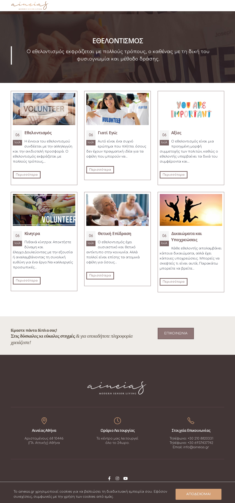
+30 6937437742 (200, 443)
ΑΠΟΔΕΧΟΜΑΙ (198, 494)
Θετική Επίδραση (114, 233)
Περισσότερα (27, 174)
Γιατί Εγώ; (107, 132)
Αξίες (176, 132)
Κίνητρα (32, 233)
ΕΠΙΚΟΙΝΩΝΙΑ (175, 333)
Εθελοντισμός (38, 132)
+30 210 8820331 (200, 438)
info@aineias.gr (196, 447)
